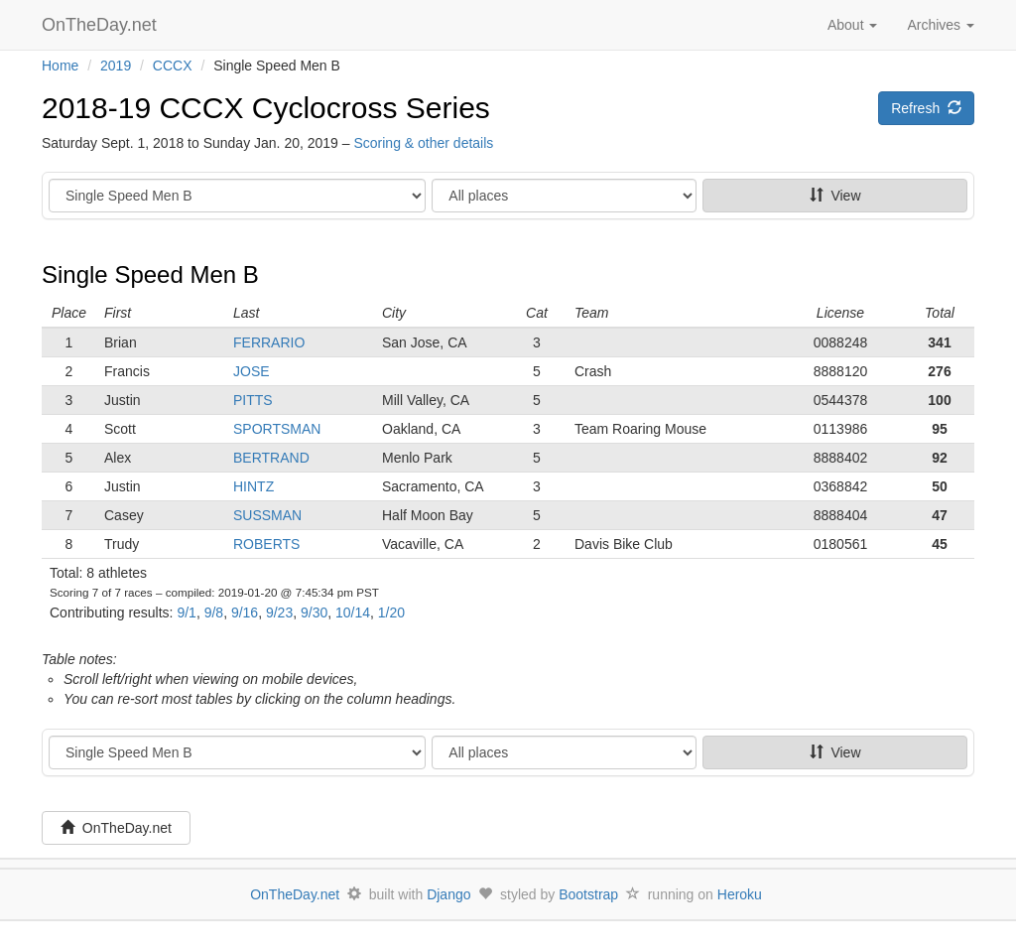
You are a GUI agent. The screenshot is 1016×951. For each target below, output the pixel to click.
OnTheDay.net (102, 25)
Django (448, 894)
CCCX (172, 65)
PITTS (253, 400)
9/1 (186, 612)
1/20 (391, 612)
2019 (115, 65)
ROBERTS (266, 544)
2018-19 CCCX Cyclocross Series (266, 107)
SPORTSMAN (276, 429)
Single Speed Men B (150, 274)
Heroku (739, 894)
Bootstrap (588, 894)
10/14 (352, 612)
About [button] (852, 25)
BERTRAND (271, 458)
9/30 (314, 612)
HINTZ (253, 486)
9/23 (279, 612)
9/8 (213, 612)
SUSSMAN (267, 515)
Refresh (926, 108)
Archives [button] (940, 25)
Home (60, 65)
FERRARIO (269, 342)
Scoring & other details (423, 143)
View (835, 196)
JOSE (251, 371)
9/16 (244, 612)
